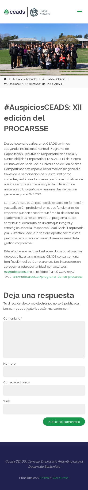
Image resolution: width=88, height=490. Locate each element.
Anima (44, 478)
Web (6, 401)
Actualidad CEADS (24, 79)
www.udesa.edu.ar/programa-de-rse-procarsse (47, 276)
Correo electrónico (16, 382)
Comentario (12, 318)
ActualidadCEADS (53, 79)
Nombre (9, 363)
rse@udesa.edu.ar (17, 272)
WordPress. (60, 478)
